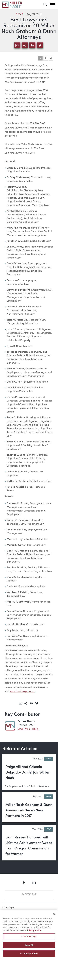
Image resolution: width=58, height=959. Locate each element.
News (19, 14)
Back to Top (29, 894)
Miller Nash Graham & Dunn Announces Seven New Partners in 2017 (28, 810)
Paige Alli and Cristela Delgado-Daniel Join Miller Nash (27, 772)
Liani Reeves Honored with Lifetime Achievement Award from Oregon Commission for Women (29, 846)
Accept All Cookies (29, 954)
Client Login (8, 908)
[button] (52, 4)
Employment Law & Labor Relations (29, 786)
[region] (29, 934)
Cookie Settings (29, 937)
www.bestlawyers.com (22, 691)
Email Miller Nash (28, 729)
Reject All (29, 945)
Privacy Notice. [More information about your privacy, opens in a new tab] (34, 930)
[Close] (54, 914)
